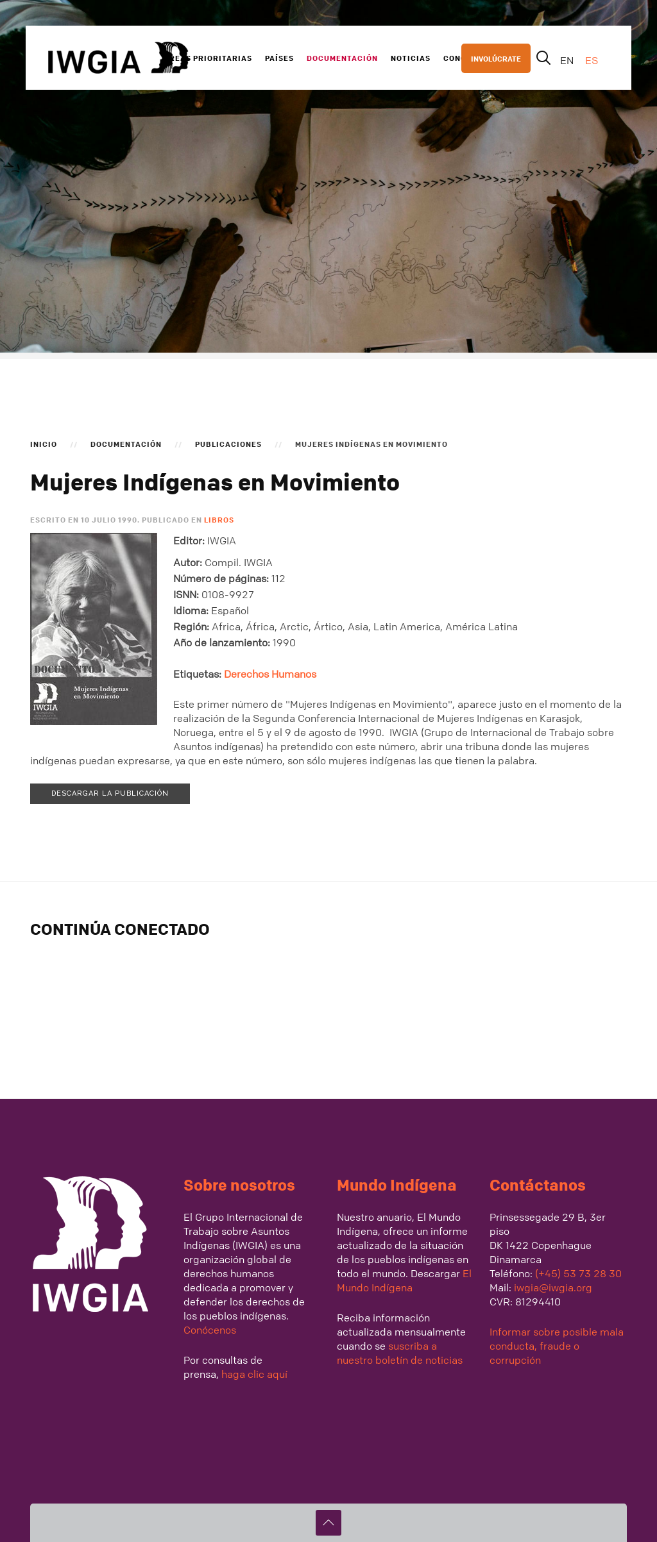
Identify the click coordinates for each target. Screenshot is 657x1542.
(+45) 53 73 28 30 (578, 1273)
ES (591, 60)
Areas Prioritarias (208, 58)
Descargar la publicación (110, 793)
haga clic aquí (253, 1374)
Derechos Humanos (270, 673)
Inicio (43, 444)
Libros (219, 519)
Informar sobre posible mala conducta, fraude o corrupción (557, 1345)
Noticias (411, 58)
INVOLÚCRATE (496, 58)
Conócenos (209, 1329)
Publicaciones (228, 444)
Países (279, 58)
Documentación (342, 58)
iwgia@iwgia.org (553, 1287)
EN (568, 60)
